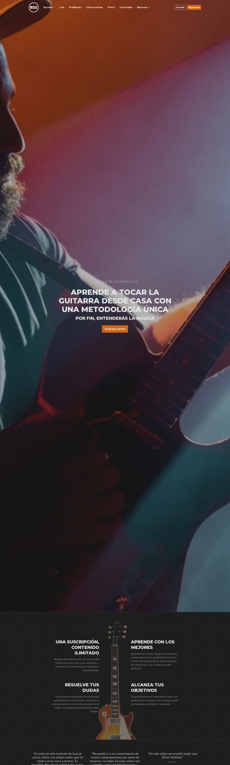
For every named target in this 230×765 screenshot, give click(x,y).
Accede (180, 7)
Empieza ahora (115, 329)
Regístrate (194, 7)
